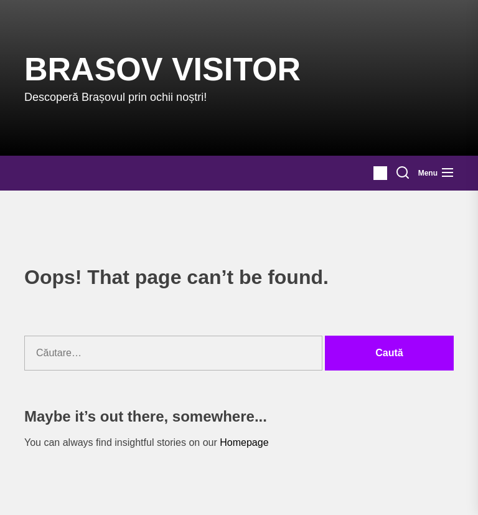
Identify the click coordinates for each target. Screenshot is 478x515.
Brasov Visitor (162, 69)
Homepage (244, 442)
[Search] (402, 173)
